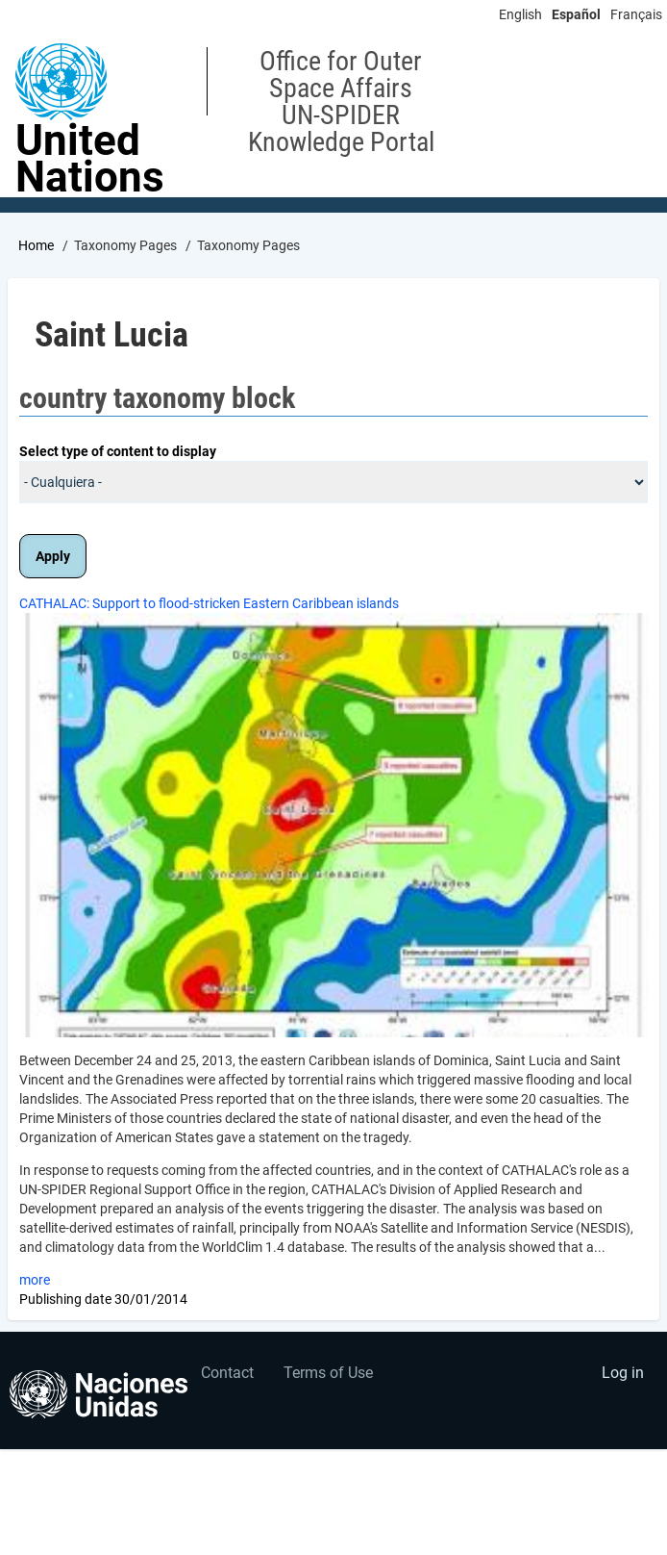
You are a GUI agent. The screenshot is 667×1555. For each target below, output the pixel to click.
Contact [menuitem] (227, 1373)
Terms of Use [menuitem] (328, 1373)
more (34, 1279)
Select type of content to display (117, 451)
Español (576, 14)
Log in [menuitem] (623, 1373)
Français (636, 14)
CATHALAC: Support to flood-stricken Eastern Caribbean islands (209, 603)
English (520, 14)
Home (36, 245)
